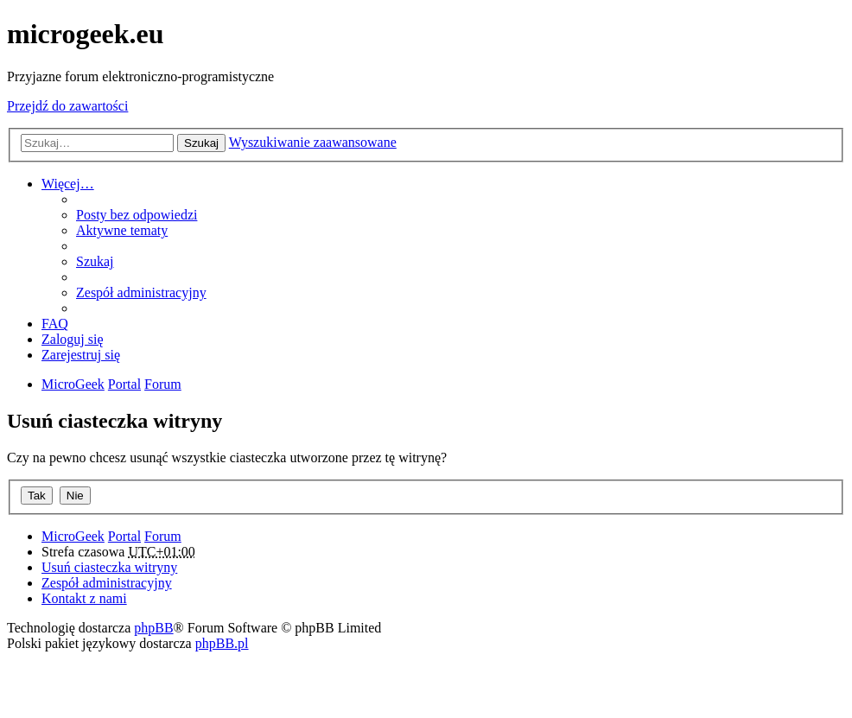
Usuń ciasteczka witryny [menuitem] (109, 567)
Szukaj (201, 143)
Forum (162, 536)
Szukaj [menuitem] (95, 261)
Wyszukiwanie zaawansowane (313, 142)
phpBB (153, 627)
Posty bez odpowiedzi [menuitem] (136, 214)
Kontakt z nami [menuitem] (84, 598)
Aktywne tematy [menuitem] (122, 230)
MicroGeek (73, 536)
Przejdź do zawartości (67, 105)
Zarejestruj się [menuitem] (80, 354)
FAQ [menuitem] (54, 323)
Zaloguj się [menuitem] (72, 339)
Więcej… (67, 183)
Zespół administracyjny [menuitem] (141, 292)
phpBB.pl (222, 643)
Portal (124, 384)
